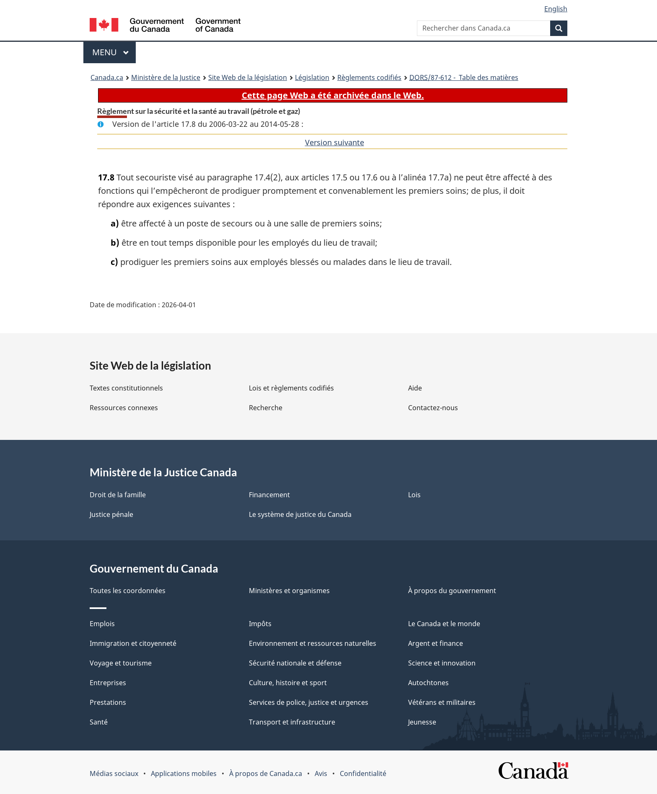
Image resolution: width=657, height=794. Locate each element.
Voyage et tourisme (121, 663)
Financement (269, 494)
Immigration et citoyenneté (133, 643)
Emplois (102, 623)
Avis (321, 773)
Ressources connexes (124, 407)
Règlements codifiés (369, 77)
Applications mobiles (184, 773)
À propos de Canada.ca (265, 773)
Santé (99, 722)
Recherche (265, 407)
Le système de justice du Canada (300, 514)
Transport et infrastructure (292, 722)
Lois (414, 494)
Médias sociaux (114, 773)
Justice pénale (111, 514)
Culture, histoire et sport (288, 682)
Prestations (108, 702)
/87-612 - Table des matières (463, 77)
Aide (415, 388)
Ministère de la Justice (165, 77)
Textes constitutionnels (126, 388)
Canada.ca (107, 77)
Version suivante (334, 142)
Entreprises (108, 682)
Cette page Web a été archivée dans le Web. (333, 95)
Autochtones (428, 682)
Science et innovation (442, 663)
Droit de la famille (118, 494)
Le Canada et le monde (444, 623)
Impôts (260, 623)
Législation (312, 77)
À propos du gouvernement (452, 590)
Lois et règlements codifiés (291, 388)
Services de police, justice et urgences (308, 702)
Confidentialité (363, 773)
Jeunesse (422, 722)
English (555, 8)
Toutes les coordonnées (128, 590)
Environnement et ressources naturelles (312, 643)
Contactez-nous (433, 407)
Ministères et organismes (289, 590)
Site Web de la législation (247, 77)
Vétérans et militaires (442, 702)
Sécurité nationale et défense (295, 663)
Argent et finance (435, 643)
